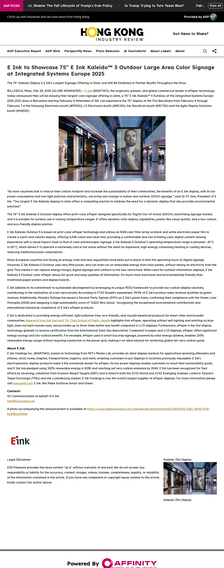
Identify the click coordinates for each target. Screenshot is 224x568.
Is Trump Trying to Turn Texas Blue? (159, 6)
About (180, 51)
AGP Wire (52, 51)
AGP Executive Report (24, 51)
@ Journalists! (135, 51)
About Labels (160, 51)
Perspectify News (78, 51)
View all (215, 5)
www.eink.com (22, 383)
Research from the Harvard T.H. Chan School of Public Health (68, 320)
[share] (214, 51)
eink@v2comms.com (21, 401)
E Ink (88, 91)
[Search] (205, 51)
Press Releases (108, 51)
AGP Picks (12, 5)
